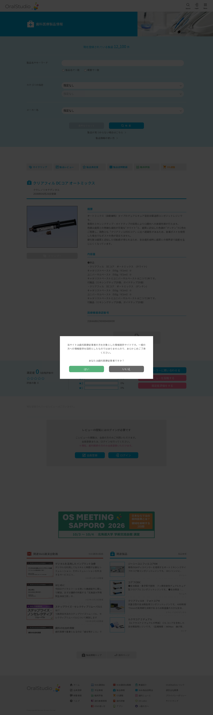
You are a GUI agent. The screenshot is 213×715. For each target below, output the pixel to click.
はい (86, 369)
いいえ (126, 369)
